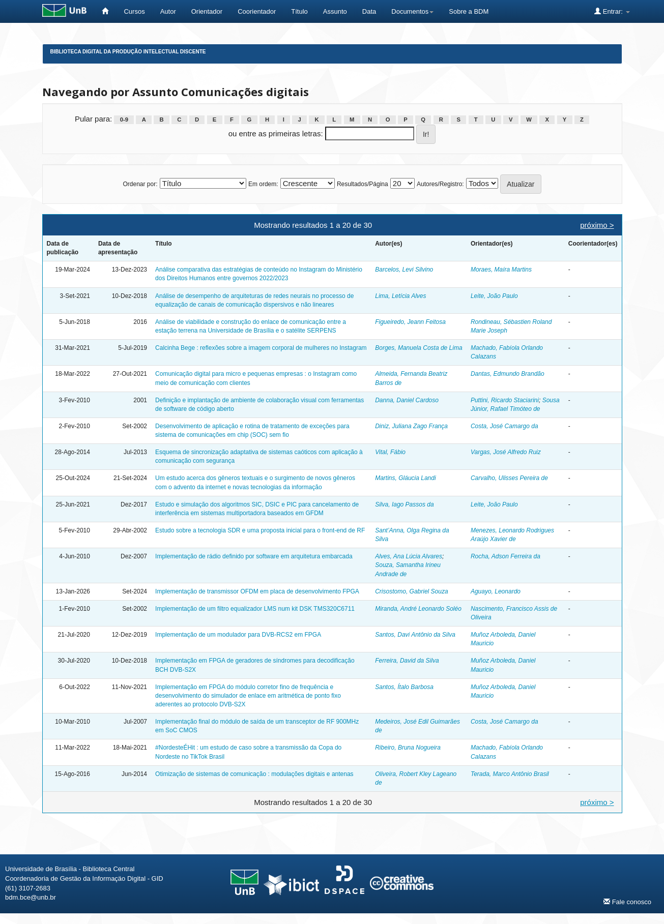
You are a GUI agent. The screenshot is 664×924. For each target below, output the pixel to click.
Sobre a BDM (468, 11)
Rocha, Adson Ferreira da (505, 556)
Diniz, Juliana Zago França (411, 426)
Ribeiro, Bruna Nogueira (408, 747)
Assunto (335, 11)
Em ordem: (263, 184)
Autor (168, 11)
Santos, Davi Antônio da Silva (415, 634)
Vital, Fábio (390, 452)
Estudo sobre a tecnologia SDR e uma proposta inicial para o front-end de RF (260, 530)
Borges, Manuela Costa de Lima (418, 347)
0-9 (124, 119)
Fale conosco (627, 902)
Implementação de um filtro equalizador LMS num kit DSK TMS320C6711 (255, 608)
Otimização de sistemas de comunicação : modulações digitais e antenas (254, 774)
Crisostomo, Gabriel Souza (411, 591)
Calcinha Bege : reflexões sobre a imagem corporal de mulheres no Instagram (261, 347)
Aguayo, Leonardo (496, 591)
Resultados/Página (362, 184)
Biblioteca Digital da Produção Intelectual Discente (128, 51)
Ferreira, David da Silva (407, 660)
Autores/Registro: (440, 184)
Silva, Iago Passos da (404, 504)
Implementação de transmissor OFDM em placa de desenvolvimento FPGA (257, 591)
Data (369, 11)
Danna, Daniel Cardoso (407, 400)
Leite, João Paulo (494, 296)
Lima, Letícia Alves (400, 296)
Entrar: (611, 11)
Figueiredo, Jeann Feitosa (410, 321)
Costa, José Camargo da (504, 426)
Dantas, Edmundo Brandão (507, 373)
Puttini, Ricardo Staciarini (505, 400)
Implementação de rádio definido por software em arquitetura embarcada (254, 556)
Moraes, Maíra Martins (501, 269)
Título (299, 11)
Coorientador (257, 11)
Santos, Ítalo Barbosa (404, 687)
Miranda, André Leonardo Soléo (418, 608)
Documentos (412, 11)
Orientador (206, 11)
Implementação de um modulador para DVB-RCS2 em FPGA (238, 634)
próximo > (597, 225)
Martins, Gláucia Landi (405, 478)
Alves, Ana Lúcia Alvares (408, 556)
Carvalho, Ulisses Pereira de (509, 478)
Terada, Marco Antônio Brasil (510, 774)
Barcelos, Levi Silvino (404, 269)
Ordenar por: (140, 184)
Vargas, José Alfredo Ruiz (506, 452)
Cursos (134, 11)
